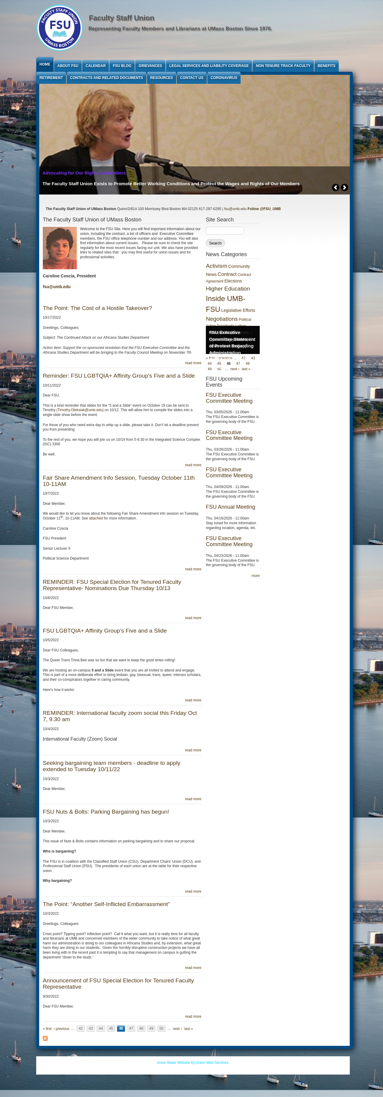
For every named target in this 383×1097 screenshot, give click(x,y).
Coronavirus (224, 78)
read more (193, 363)
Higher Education (228, 288)
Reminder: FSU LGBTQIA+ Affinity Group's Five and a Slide (119, 376)
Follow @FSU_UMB (264, 209)
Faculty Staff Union (121, 18)
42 (81, 1029)
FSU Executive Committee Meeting (229, 398)
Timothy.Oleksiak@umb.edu (80, 410)
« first (47, 1029)
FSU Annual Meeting (230, 507)
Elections (233, 281)
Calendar (96, 66)
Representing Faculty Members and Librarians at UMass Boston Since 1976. (180, 28)
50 (161, 1029)
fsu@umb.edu (235, 209)
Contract (227, 274)
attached (96, 518)
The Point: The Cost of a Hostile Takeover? (97, 308)
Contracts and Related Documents (106, 78)
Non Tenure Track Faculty (283, 66)
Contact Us (191, 78)
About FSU (67, 66)
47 (131, 1029)
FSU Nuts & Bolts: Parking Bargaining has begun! (106, 812)
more (256, 576)
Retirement (51, 78)
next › (177, 1029)
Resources (161, 78)
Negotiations (222, 319)
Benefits (326, 66)
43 (91, 1029)
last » (188, 1029)
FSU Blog (122, 66)
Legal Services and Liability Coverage (209, 66)
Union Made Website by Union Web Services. (193, 1062)
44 (101, 1029)
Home (44, 64)
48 (141, 1029)
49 (151, 1029)
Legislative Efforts (238, 310)
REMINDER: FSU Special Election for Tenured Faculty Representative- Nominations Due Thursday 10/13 (112, 585)
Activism (216, 266)
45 (111, 1029)
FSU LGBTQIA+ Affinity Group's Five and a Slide (105, 630)
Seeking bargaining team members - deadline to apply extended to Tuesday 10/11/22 (111, 766)
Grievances (150, 66)
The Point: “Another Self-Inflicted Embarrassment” (106, 904)
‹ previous (61, 1029)
